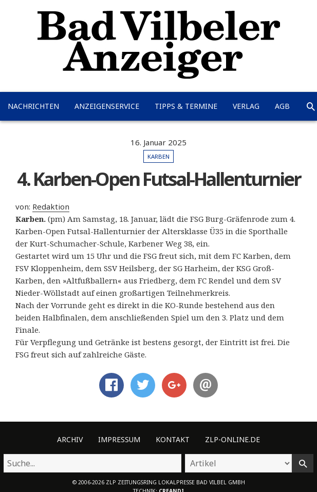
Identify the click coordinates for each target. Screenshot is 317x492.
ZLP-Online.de (232, 439)
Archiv (70, 439)
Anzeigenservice (106, 106)
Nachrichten (33, 106)
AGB (282, 106)
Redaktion (50, 206)
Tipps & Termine (186, 106)
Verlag (246, 106)
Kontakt (173, 439)
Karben (158, 156)
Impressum (119, 439)
